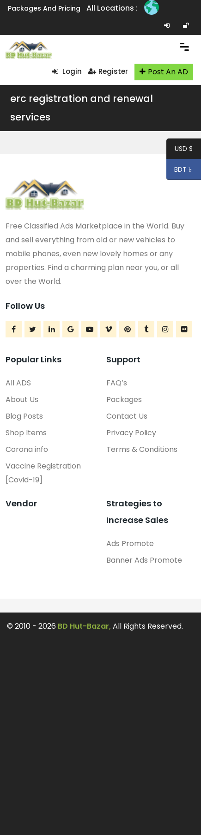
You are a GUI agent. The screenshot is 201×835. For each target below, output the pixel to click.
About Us (22, 399)
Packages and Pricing (44, 8)
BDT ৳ (180, 171)
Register (108, 71)
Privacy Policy (131, 432)
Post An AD (164, 71)
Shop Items (26, 432)
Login (67, 71)
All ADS (18, 383)
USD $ (183, 150)
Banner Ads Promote (144, 560)
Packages (124, 399)
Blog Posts (24, 416)
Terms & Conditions (141, 449)
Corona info (27, 449)
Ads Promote (130, 543)
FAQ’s (116, 383)
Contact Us (126, 416)
